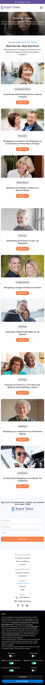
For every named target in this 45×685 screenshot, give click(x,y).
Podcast (23, 586)
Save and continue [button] (22, 681)
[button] (41, 8)
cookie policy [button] (29, 624)
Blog (22, 589)
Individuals (22, 576)
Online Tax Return (22, 561)
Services (22, 564)
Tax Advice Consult (22, 558)
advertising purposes (13, 634)
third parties (34, 626)
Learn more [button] (22, 676)
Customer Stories (22, 583)
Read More (22, 102)
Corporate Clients (22, 573)
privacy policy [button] (29, 619)
